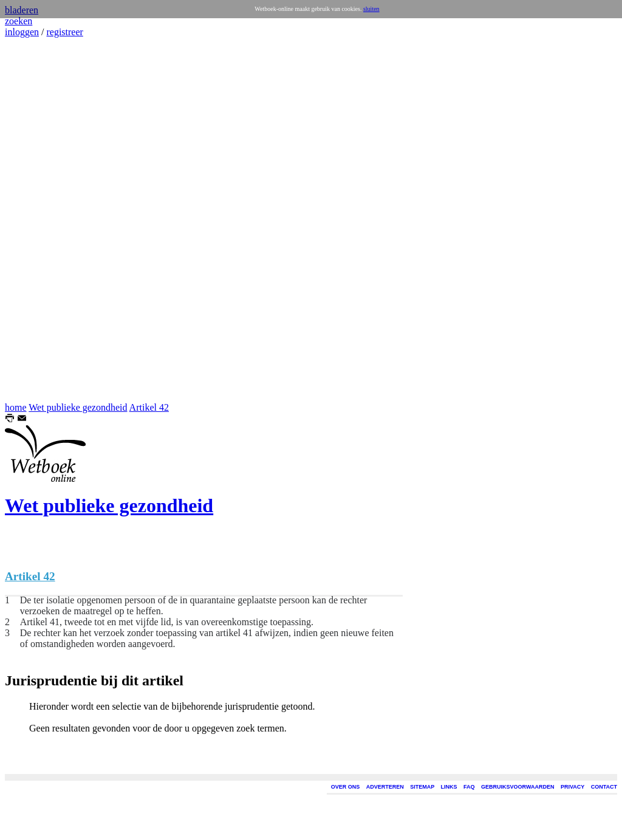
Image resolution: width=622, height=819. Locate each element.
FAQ (469, 787)
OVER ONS (345, 787)
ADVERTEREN (385, 787)
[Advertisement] (41, 220)
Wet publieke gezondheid (78, 407)
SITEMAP (422, 787)
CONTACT (604, 787)
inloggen (22, 32)
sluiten (371, 8)
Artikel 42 (149, 407)
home (16, 407)
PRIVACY (572, 787)
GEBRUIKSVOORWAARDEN (517, 787)
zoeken (18, 21)
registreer (64, 32)
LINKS (449, 787)
